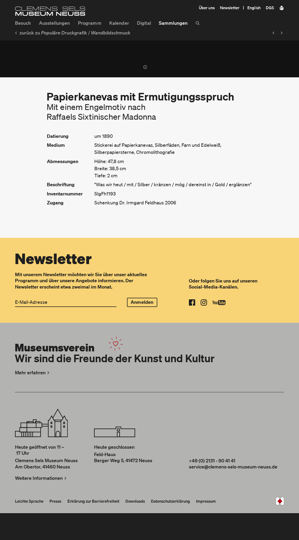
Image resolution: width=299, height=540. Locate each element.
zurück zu (50, 33)
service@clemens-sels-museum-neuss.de (233, 467)
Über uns (207, 7)
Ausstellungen (54, 23)
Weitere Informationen (41, 478)
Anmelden (142, 302)
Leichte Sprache (29, 501)
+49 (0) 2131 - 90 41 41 (212, 460)
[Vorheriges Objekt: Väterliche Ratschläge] (273, 33)
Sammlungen (173, 23)
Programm (89, 23)
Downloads (135, 501)
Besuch (23, 23)
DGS (270, 7)
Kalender (119, 23)
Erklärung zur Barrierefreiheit (93, 501)
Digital (144, 23)
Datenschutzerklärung (170, 501)
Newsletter (229, 7)
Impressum (206, 501)
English (254, 7)
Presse (55, 501)
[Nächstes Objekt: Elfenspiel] (283, 33)
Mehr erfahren (33, 372)
